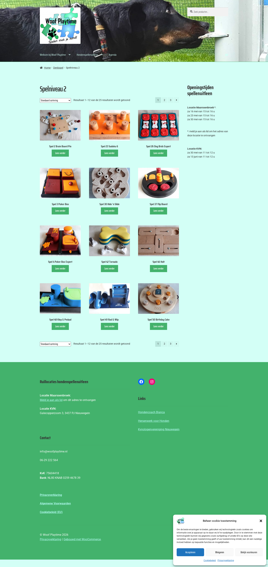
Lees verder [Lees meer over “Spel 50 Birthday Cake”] (158, 326)
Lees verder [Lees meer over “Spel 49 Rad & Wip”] (109, 326)
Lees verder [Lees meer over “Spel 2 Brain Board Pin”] (60, 153)
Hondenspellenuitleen (87, 55)
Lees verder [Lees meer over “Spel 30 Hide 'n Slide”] (109, 211)
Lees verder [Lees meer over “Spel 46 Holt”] (158, 269)
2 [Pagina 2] (164, 100)
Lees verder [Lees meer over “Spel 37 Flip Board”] (158, 211)
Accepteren (190, 552)
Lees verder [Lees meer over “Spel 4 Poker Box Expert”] (60, 269)
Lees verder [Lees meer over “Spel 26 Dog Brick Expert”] (158, 153)
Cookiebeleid (210, 560)
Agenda (112, 55)
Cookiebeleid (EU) (51, 512)
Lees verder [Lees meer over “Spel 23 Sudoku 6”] (109, 153)
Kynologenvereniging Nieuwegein (158, 429)
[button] (261, 521)
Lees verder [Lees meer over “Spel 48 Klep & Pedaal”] (60, 326)
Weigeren (219, 552)
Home (47, 67)
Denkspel (58, 67)
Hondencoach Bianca (151, 412)
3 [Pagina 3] (170, 100)
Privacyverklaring (226, 560)
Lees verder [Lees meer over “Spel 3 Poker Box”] (60, 211)
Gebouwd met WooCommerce (82, 539)
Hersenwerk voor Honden (153, 421)
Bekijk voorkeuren (249, 552)
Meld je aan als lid (51, 400)
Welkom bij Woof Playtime (53, 55)
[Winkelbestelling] (55, 100)
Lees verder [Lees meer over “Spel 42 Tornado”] (109, 269)
